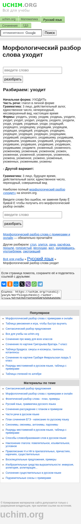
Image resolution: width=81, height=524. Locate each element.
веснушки (40, 248)
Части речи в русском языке (22, 414)
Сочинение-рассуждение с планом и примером (34, 409)
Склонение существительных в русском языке (33, 472)
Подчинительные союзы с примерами (28, 477)
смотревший (31, 251)
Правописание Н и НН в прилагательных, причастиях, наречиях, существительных (38, 453)
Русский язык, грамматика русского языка (31, 404)
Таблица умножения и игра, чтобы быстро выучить (36, 323)
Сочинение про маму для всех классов (29, 339)
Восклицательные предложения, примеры (31, 459)
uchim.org (22, 514)
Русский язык (40, 258)
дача (52, 244)
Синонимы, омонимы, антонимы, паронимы (32, 424)
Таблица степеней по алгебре (23, 373)
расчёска (63, 244)
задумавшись (65, 248)
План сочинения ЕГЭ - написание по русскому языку (37, 419)
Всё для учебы (13, 259)
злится (42, 244)
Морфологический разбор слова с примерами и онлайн (39, 318)
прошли (8, 248)
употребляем (12, 251)
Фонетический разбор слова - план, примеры (33, 398)
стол (33, 244)
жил (51, 248)
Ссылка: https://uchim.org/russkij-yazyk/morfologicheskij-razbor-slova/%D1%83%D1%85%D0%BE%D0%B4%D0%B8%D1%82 (31, 294)
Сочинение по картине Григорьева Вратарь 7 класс (36, 344)
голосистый (24, 248)
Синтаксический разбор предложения (28, 328)
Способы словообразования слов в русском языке (36, 437)
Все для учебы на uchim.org (22, 333)
